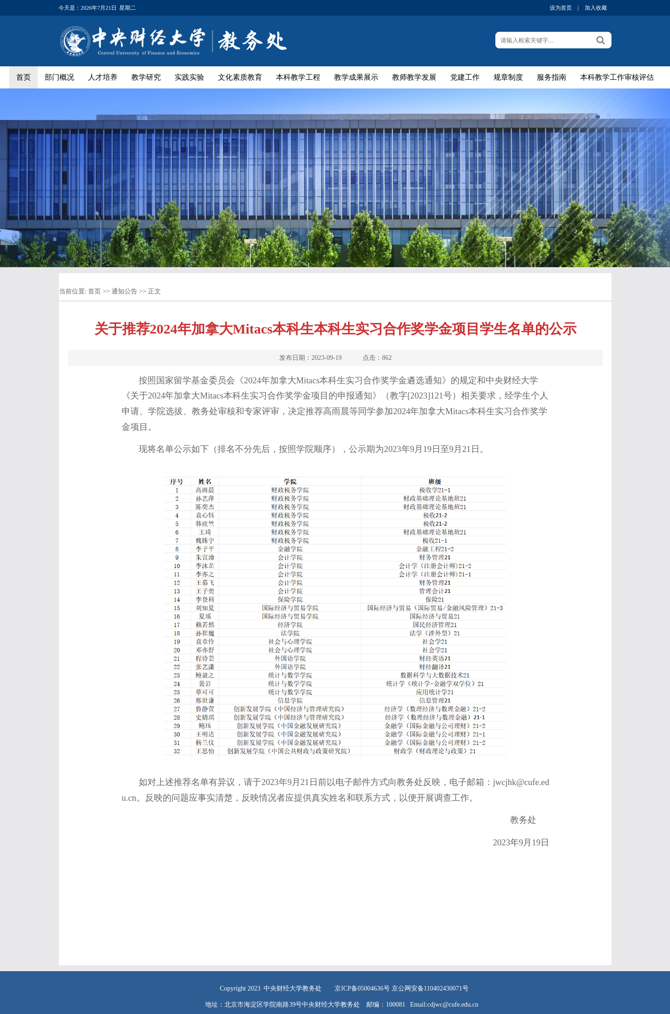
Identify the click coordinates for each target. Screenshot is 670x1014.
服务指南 (551, 77)
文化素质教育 (240, 77)
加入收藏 (596, 8)
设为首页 (561, 8)
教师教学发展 (414, 77)
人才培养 (103, 77)
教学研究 (146, 77)
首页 (23, 77)
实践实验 (189, 77)
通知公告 (124, 291)
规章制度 (508, 77)
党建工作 (465, 77)
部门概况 (59, 77)
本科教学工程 (298, 77)
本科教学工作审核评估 (617, 77)
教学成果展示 (356, 77)
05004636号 (374, 988)
